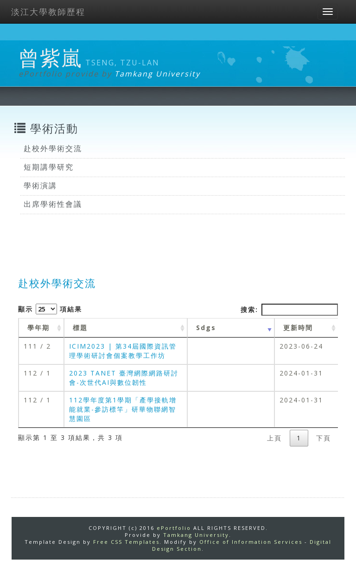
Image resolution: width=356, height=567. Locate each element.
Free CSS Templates (126, 541)
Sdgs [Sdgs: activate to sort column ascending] (206, 327)
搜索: (289, 310)
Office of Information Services (250, 541)
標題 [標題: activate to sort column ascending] (80, 327)
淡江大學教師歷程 (48, 11)
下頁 (323, 437)
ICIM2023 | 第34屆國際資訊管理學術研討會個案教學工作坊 (123, 351)
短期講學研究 (49, 167)
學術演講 (40, 185)
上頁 (274, 437)
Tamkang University (157, 74)
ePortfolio (174, 527)
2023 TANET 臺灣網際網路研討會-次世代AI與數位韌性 (123, 378)
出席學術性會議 (53, 204)
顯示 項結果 (50, 309)
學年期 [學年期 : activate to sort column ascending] (38, 327)
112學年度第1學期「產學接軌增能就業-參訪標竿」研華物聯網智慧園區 (123, 409)
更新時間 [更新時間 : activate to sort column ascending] (298, 327)
